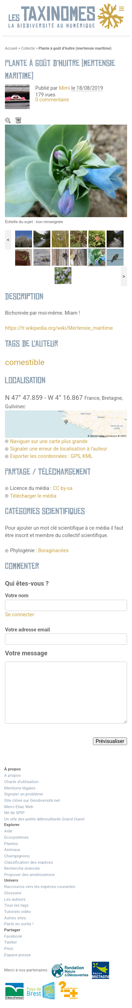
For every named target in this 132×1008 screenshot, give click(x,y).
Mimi (65, 88)
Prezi (8, 948)
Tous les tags (16, 905)
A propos (12, 775)
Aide (8, 831)
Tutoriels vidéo (17, 911)
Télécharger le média (19, 121)
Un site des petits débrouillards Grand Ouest (44, 819)
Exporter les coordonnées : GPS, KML (51, 456)
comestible (24, 362)
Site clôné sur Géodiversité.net (32, 800)
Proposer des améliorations (29, 874)
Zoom (8, 121)
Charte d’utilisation (21, 781)
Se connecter (19, 614)
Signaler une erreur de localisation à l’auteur (58, 449)
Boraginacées (53, 550)
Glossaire (12, 892)
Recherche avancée (22, 868)
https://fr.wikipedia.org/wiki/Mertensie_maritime (59, 328)
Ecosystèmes (16, 837)
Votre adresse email (27, 629)
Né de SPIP (14, 812)
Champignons (17, 855)
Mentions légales (20, 788)
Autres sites (15, 917)
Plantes (11, 843)
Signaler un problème (23, 794)
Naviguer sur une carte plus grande (48, 441)
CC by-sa (63, 488)
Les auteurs (15, 899)
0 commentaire (52, 99)
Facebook (13, 936)
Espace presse (17, 954)
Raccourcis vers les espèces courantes (39, 886)
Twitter (10, 942)
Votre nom (16, 595)
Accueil (11, 48)
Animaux (12, 849)
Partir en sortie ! (18, 923)
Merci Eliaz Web (18, 806)
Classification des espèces (28, 862)
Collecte (28, 48)
